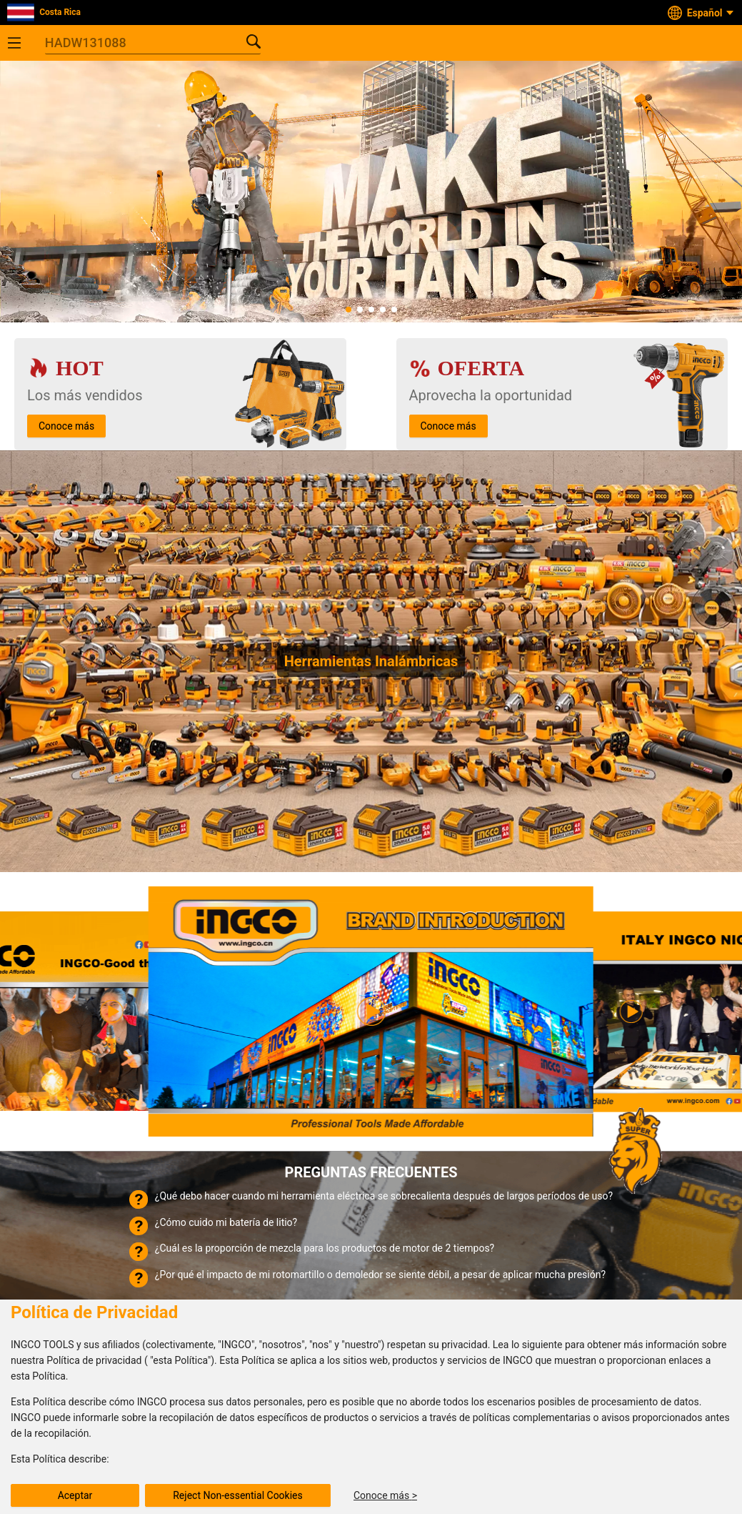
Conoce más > (385, 1495)
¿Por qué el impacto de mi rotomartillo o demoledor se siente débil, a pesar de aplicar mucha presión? (380, 1274)
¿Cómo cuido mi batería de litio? (226, 1222)
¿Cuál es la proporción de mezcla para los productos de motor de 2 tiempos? (324, 1248)
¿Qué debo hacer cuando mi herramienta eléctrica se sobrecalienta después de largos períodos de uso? (384, 1196)
